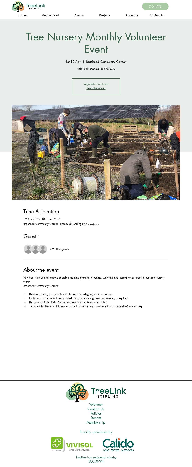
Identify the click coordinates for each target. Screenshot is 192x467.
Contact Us (96, 409)
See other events (96, 88)
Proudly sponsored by (96, 432)
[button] (50, 15)
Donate (96, 418)
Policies (96, 413)
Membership (96, 422)
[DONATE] (155, 6)
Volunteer (96, 404)
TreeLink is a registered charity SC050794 (96, 459)
